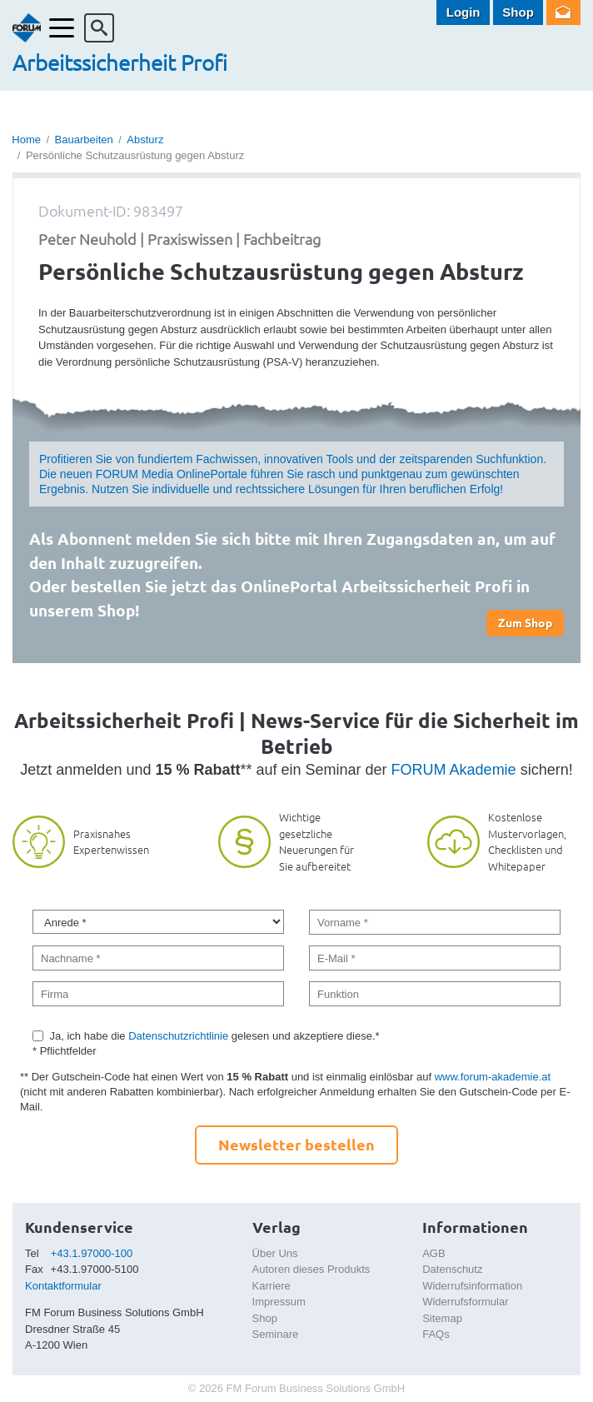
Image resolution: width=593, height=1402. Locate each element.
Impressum (279, 1301)
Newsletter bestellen (296, 1144)
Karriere (271, 1286)
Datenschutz (452, 1269)
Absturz (145, 139)
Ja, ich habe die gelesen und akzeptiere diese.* (215, 1036)
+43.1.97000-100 (92, 1253)
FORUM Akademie (453, 769)
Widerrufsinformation (472, 1286)
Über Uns (275, 1253)
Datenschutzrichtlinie (178, 1036)
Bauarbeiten (84, 139)
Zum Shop (525, 622)
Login (463, 12)
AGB (433, 1253)
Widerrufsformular (465, 1301)
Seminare (275, 1334)
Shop (518, 12)
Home (26, 139)
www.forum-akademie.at (493, 1076)
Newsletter (563, 12)
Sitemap (442, 1318)
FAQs (436, 1334)
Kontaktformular (63, 1286)
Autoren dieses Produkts (311, 1269)
